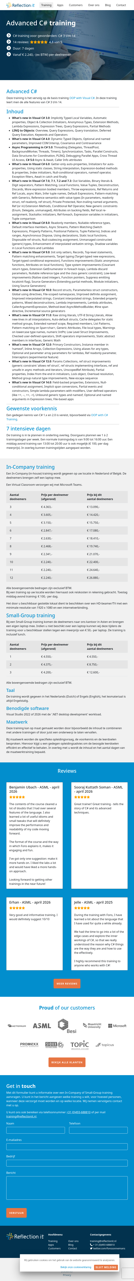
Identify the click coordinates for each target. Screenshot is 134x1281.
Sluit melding (106, 1267)
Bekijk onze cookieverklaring (76, 1267)
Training (44, 5)
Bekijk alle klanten (67, 1062)
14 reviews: (37, 42)
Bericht (11, 1173)
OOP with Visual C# (82, 98)
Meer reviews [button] (67, 983)
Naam (10, 1123)
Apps (58, 5)
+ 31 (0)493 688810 (104, 1244)
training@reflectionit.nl (21, 1116)
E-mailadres (14, 1140)
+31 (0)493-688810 (78, 1112)
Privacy (67, 1275)
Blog (107, 5)
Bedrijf (10, 1156)
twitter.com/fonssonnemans (109, 1248)
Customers (74, 5)
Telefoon (74, 1123)
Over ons (93, 5)
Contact (121, 5)
